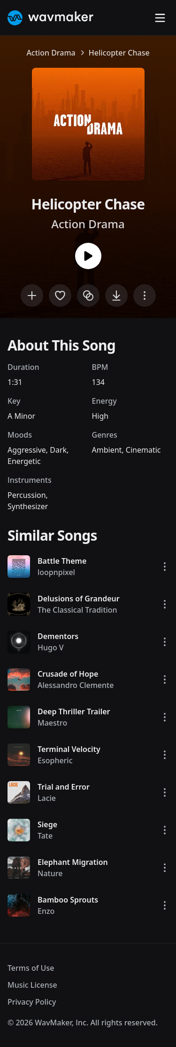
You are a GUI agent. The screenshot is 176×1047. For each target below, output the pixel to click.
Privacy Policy (32, 1002)
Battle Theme (62, 561)
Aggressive (27, 450)
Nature (50, 873)
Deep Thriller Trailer (74, 711)
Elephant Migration (73, 862)
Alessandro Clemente (76, 685)
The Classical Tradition (77, 610)
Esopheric (55, 760)
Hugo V (51, 647)
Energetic (24, 461)
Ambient (107, 450)
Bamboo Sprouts (68, 900)
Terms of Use (31, 968)
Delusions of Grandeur (79, 598)
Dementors (58, 636)
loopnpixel (56, 572)
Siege (47, 824)
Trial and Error (64, 787)
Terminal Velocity (69, 749)
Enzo (46, 911)
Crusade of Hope (68, 674)
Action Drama (50, 53)
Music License (32, 985)
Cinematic (143, 450)
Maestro (52, 723)
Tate (45, 836)
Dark (58, 450)
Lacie (47, 798)
